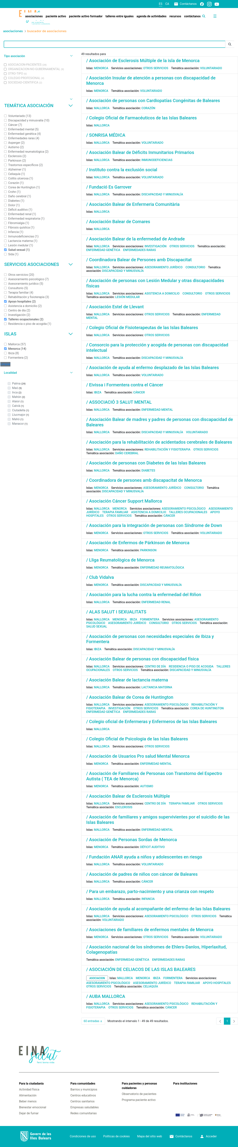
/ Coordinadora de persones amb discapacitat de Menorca (144, 480)
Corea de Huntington (207, 708)
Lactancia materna (156, 687)
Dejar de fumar (28, 1113)
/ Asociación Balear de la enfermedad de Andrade (135, 239)
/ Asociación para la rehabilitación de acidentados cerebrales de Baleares (159, 442)
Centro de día (155, 666)
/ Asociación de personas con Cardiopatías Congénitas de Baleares (153, 100)
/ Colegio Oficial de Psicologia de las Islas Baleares (137, 738)
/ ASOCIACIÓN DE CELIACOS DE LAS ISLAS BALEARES (141, 969)
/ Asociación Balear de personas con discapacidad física (142, 659)
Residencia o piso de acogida (191, 666)
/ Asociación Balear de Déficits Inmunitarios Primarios (140, 152)
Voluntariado (211, 68)
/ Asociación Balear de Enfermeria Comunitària (133, 204)
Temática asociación (38, 105)
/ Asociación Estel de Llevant (115, 306)
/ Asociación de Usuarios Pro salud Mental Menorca (138, 756)
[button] (37, 56)
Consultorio (195, 267)
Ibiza (98, 392)
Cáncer (139, 392)
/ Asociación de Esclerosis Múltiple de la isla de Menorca (143, 60)
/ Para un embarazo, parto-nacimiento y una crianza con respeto (150, 891)
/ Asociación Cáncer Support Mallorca (124, 501)
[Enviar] (230, 44)
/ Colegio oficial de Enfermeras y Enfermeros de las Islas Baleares (151, 721)
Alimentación (27, 1095)
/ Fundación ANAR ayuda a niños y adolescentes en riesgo (144, 857)
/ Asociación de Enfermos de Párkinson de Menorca (137, 542)
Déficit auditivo (152, 847)
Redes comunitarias (83, 1113)
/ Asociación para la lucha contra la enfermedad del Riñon (143, 594)
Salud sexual (96, 626)
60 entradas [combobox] (94, 1021)
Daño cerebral (127, 453)
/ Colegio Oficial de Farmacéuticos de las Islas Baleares (141, 117)
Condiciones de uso (83, 1136)
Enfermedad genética (103, 250)
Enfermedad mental (157, 409)
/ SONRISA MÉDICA (105, 135)
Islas (38, 334)
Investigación (155, 246)
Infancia (148, 899)
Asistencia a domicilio (161, 293)
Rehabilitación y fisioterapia (167, 449)
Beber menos (27, 1101)
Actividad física (29, 1089)
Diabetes (148, 470)
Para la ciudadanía (31, 1083)
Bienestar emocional (32, 1107)
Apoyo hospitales (217, 983)
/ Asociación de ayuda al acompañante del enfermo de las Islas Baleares (158, 908)
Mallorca (102, 108)
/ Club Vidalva (100, 577)
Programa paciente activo (139, 1100)
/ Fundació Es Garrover (109, 187)
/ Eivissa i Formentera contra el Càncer (124, 384)
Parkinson (148, 550)
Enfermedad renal (156, 602)
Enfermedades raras (139, 250)
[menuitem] (34, 16)
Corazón (148, 108)
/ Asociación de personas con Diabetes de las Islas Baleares (146, 463)
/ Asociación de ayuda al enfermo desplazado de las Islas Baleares (152, 367)
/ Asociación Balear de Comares (118, 221)
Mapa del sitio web (149, 1136)
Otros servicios (155, 68)
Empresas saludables (84, 1107)
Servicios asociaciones (38, 264)
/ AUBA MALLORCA (105, 996)
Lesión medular (127, 297)
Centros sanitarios (82, 1101)
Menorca (101, 68)
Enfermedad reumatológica (162, 567)
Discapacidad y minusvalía (162, 194)
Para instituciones (185, 1083)
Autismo (146, 786)
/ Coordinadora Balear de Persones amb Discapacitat (139, 259)
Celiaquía (150, 986)
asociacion (97, 978)
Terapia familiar (115, 512)
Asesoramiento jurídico (163, 267)
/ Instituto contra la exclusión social (121, 169)
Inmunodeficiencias (156, 160)
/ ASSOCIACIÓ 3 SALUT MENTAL (119, 402)
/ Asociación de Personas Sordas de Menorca (131, 839)
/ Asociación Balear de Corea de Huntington (129, 697)
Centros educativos (83, 1095)
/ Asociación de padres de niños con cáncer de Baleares (142, 874)
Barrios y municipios (83, 1089)
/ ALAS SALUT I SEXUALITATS (116, 611)
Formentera (149, 619)
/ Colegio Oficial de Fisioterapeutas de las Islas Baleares (142, 327)
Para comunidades (82, 1083)
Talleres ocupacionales (188, 512)
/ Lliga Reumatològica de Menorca (120, 560)
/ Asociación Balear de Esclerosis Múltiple (128, 796)
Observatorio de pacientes (139, 1094)
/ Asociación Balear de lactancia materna (127, 680)
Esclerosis (123, 807)
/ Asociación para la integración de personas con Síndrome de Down (154, 525)
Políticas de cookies (116, 1136)
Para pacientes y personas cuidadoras (139, 1086)
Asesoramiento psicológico (184, 508)
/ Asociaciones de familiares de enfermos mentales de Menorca (149, 929)
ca (167, 4)
